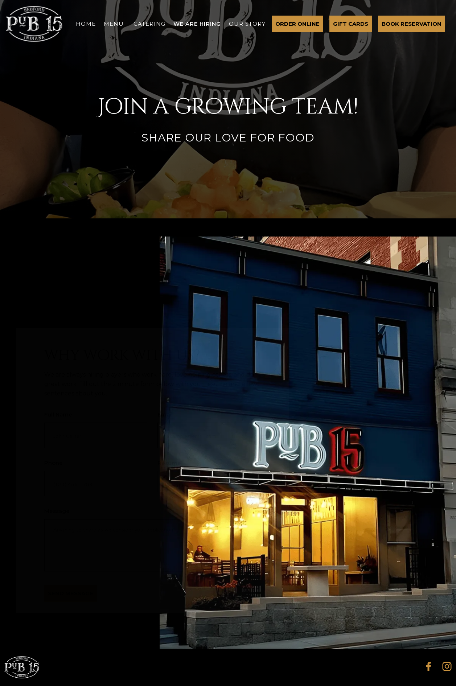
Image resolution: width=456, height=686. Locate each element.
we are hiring (197, 23)
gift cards (350, 23)
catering (149, 23)
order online (297, 23)
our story (247, 23)
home (86, 23)
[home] (34, 23)
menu (114, 23)
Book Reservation (411, 23)
